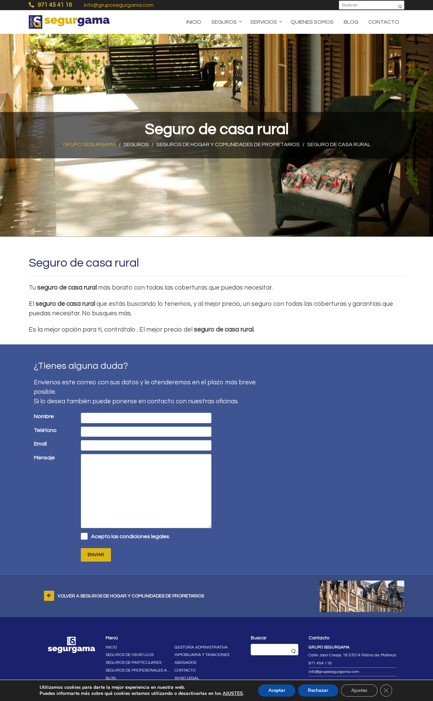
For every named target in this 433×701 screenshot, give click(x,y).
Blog (351, 22)
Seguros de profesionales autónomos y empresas (139, 670)
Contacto (383, 22)
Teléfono (45, 430)
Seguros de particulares (133, 662)
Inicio (193, 22)
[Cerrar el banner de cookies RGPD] (386, 690)
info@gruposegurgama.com (119, 5)
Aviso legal (187, 678)
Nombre (44, 416)
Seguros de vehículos (130, 655)
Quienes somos (312, 22)
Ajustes (359, 690)
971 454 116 (320, 663)
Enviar (96, 554)
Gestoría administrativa (201, 647)
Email (40, 444)
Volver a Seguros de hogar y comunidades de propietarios (131, 596)
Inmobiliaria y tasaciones (202, 655)
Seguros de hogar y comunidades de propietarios (228, 144)
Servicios (263, 22)
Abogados (185, 662)
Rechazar (318, 690)
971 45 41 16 (50, 4)
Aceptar (276, 690)
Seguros (224, 22)
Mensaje (44, 457)
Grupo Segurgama (89, 144)
